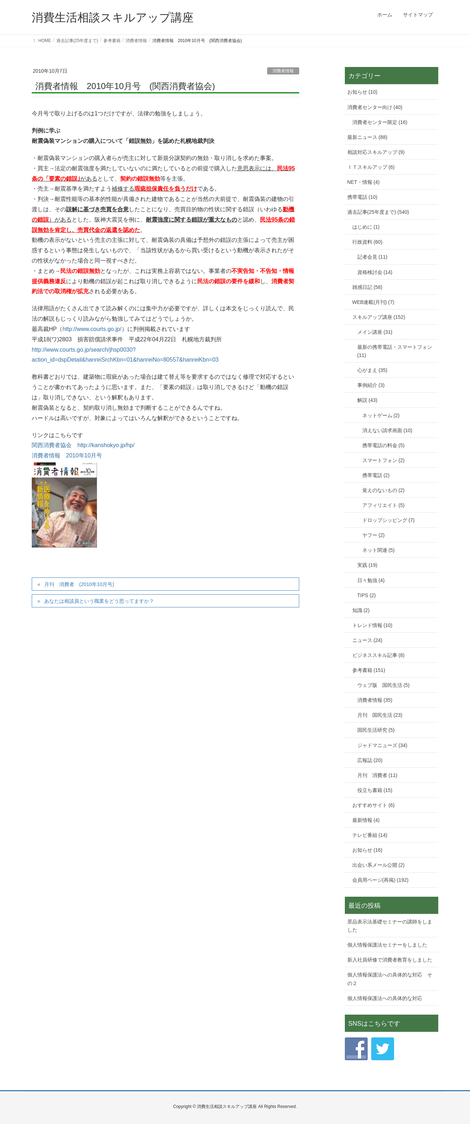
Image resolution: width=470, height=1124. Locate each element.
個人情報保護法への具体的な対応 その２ (389, 979)
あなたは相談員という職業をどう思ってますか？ (99, 601)
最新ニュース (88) (367, 137)
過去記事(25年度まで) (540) (378, 212)
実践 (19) (367, 565)
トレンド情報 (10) (372, 625)
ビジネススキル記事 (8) (378, 655)
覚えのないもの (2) (383, 490)
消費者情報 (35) (375, 700)
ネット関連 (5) (378, 550)
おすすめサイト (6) (373, 805)
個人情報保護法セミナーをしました (387, 945)
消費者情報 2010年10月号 (67, 455)
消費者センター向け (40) (375, 107)
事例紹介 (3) (371, 385)
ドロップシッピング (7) (388, 520)
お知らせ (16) (367, 850)
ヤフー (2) (373, 535)
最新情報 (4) (366, 820)
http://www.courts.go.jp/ (91, 329)
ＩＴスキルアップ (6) (371, 167)
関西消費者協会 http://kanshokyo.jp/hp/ (83, 445)
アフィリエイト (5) (383, 505)
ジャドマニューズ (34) (382, 745)
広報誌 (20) (370, 760)
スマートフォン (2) (383, 460)
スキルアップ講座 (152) (378, 317)
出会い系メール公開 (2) (378, 865)
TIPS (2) (366, 595)
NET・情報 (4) (363, 182)
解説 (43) (367, 400)
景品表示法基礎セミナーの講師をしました (389, 926)
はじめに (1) (366, 227)
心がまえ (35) (372, 370)
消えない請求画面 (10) (387, 430)
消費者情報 (283, 70)
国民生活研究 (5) (376, 730)
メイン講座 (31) (375, 332)
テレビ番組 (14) (370, 835)
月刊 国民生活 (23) (380, 715)
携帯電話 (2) (376, 475)
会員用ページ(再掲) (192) (380, 880)
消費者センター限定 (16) (380, 122)
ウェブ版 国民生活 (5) (383, 685)
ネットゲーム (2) (381, 415)
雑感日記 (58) (367, 287)
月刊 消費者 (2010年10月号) (79, 584)
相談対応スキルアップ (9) (376, 152)
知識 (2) (361, 610)
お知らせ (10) (362, 92)
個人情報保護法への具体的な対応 (384, 998)
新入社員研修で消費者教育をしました (389, 960)
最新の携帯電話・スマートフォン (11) (394, 351)
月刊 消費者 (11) (377, 775)
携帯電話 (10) (362, 197)
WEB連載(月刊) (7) (373, 302)
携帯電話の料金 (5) (383, 445)
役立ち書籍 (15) (375, 790)
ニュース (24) (367, 640)
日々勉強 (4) (371, 580)
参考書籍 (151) (368, 670)
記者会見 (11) (372, 257)
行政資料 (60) (367, 242)
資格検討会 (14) (375, 272)
